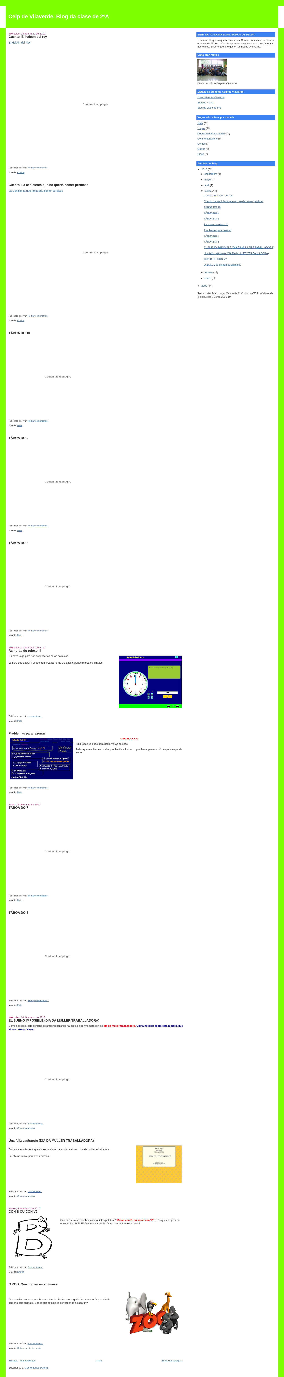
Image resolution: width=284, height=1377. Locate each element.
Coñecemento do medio (29, 1348)
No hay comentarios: (38, 167)
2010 (204, 169)
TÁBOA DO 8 (18, 543)
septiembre (211, 173)
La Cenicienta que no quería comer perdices (36, 190)
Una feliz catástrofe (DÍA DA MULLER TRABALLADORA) (51, 1140)
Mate (19, 425)
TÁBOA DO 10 (19, 333)
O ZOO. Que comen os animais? (33, 1284)
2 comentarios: (35, 1267)
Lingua (20, 1272)
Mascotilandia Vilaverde (210, 97)
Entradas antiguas (172, 1360)
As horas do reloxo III (25, 650)
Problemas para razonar (27, 733)
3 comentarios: (35, 1123)
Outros (201, 148)
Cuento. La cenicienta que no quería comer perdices (48, 185)
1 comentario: (35, 716)
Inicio (99, 1360)
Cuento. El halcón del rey (28, 36)
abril (207, 185)
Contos (20, 172)
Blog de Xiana (205, 102)
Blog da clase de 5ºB (209, 107)
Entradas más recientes (22, 1360)
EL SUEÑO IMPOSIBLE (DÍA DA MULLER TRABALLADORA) (54, 1020)
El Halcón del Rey (20, 42)
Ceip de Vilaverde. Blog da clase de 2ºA (58, 16)
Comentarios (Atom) (36, 1367)
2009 (204, 285)
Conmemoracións (26, 1128)
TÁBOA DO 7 (18, 807)
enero (208, 278)
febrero (209, 272)
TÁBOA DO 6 (18, 912)
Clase (200, 153)
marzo (208, 191)
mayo (208, 179)
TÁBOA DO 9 (18, 438)
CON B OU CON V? (23, 1211)
